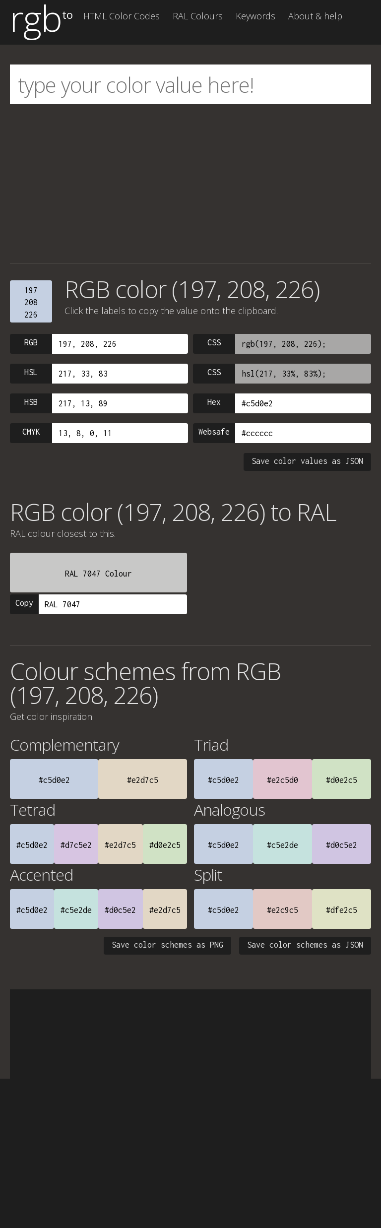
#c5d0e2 (54, 780)
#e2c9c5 (282, 909)
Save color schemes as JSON (305, 944)
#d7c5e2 (76, 844)
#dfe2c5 (341, 909)
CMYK (31, 431)
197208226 (31, 302)
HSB (31, 401)
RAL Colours (198, 16)
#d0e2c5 (341, 780)
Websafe (214, 431)
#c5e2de (282, 844)
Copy (24, 602)
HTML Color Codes (121, 16)
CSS (214, 342)
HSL (31, 372)
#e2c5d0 (282, 780)
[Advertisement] (190, 183)
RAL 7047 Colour (98, 573)
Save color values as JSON (307, 460)
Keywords (255, 16)
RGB (31, 342)
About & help (315, 16)
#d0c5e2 (341, 844)
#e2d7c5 (142, 780)
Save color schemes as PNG (167, 944)
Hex (214, 401)
